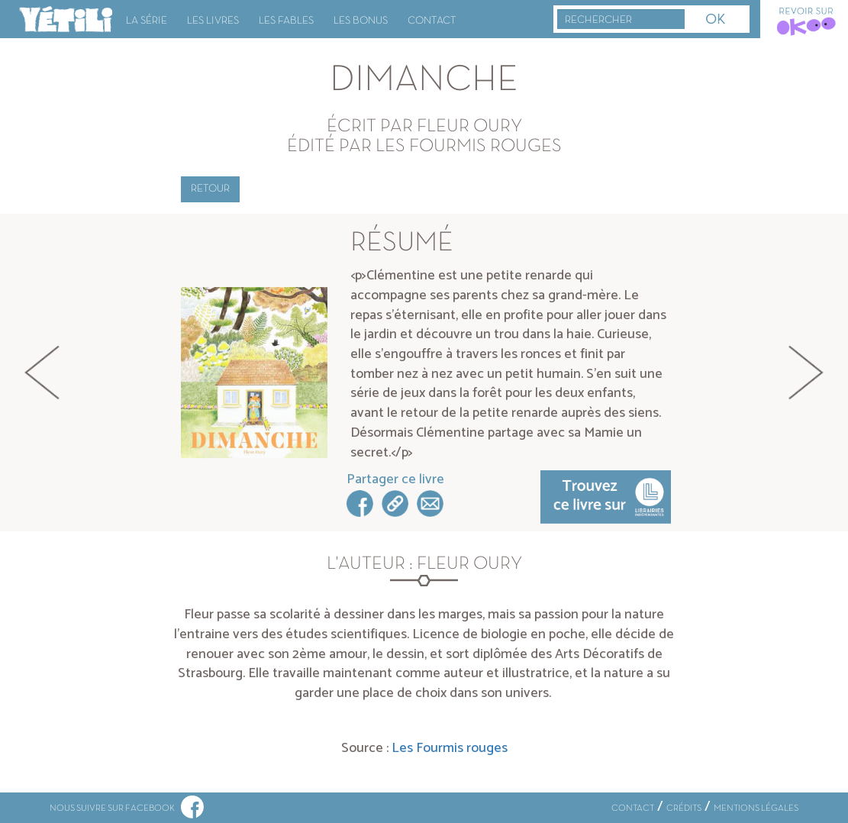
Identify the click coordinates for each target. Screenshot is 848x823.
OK (715, 20)
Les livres (213, 21)
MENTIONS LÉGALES (756, 808)
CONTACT (632, 808)
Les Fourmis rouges (450, 748)
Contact (432, 21)
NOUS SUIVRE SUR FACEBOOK (127, 808)
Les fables (286, 21)
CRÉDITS (683, 808)
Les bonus (361, 21)
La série (146, 21)
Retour (210, 189)
